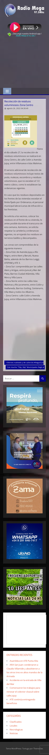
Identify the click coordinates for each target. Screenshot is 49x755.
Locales (13, 725)
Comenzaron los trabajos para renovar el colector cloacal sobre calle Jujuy (23, 691)
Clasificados (16, 721)
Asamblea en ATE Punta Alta (24, 660)
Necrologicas (16, 729)
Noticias (14, 733)
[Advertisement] (24, 62)
